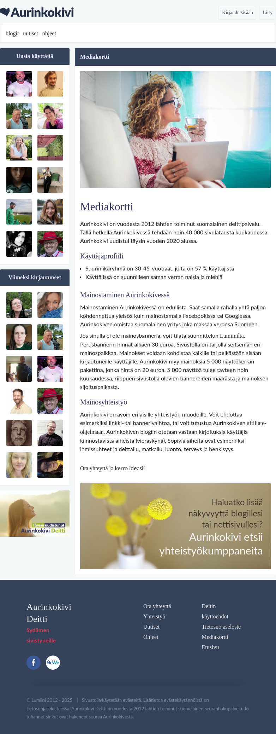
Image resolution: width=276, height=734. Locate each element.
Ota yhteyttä (94, 468)
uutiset (30, 33)
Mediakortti (215, 637)
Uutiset (151, 627)
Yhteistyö (154, 616)
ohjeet (49, 33)
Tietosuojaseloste (221, 627)
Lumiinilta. (232, 336)
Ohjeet (150, 637)
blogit (12, 33)
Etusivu (210, 647)
